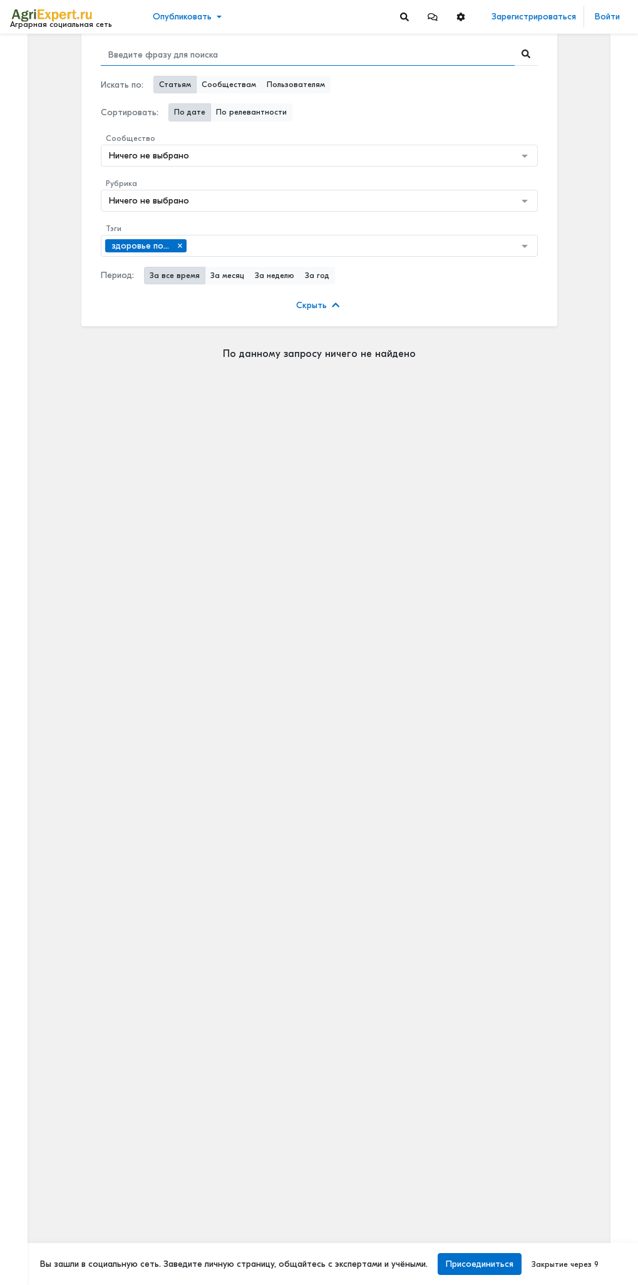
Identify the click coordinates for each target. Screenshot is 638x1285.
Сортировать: (129, 112)
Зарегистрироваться (533, 16)
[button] (432, 17)
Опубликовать (182, 16)
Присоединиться (479, 1264)
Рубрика (121, 183)
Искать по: (122, 85)
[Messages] (432, 17)
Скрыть (317, 305)
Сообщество (130, 138)
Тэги (113, 228)
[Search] (404, 17)
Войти (607, 16)
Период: (117, 275)
